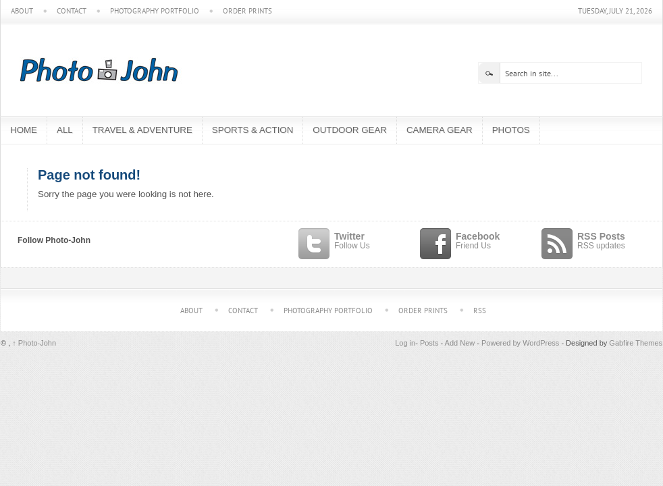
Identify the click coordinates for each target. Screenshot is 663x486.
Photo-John (34, 343)
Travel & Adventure (142, 130)
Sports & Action (252, 130)
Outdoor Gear (350, 130)
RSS (479, 310)
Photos (511, 130)
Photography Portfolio (154, 11)
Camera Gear (439, 130)
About (22, 11)
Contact (71, 11)
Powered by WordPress (520, 343)
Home (23, 130)
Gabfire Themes (635, 343)
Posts (429, 343)
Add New (460, 343)
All (65, 130)
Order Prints (247, 11)
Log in (405, 343)
